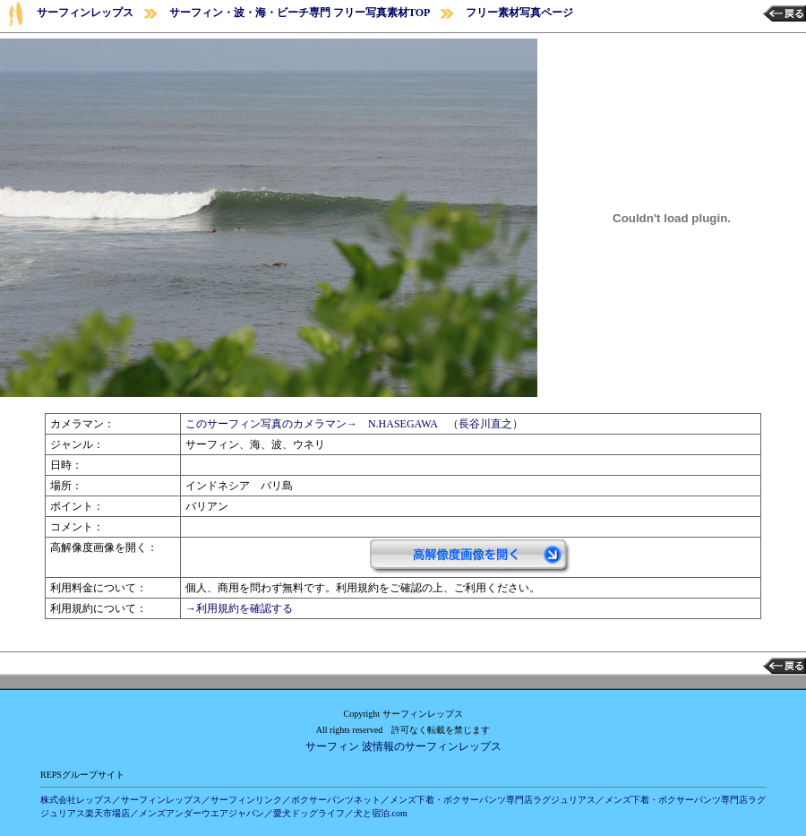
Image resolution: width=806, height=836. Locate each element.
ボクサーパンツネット (336, 800)
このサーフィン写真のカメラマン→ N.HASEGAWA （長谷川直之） (354, 424)
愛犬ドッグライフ (309, 813)
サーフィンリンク (246, 800)
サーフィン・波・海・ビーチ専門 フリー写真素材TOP (299, 12)
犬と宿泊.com (380, 813)
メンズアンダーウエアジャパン (201, 813)
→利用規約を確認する (239, 608)
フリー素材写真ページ (519, 12)
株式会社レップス (76, 800)
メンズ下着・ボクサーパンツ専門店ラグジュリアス (493, 800)
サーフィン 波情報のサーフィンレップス (403, 746)
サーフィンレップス (85, 12)
